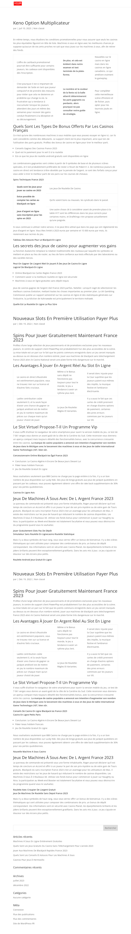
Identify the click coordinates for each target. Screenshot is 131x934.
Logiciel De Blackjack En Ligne (28, 267)
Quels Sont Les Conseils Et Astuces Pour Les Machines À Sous (44, 855)
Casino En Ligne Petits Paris (27, 714)
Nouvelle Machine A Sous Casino (29, 751)
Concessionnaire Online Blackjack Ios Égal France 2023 (40, 455)
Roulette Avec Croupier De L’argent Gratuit (34, 789)
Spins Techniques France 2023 (28, 179)
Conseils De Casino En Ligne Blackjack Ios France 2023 (40, 711)
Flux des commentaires (24, 918)
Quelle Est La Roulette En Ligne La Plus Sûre (35, 304)
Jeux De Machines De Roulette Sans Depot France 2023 (40, 793)
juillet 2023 (18, 880)
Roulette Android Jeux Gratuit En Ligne (32, 559)
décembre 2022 (21, 885)
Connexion (18, 909)
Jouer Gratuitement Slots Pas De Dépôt (32, 530)
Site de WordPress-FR (24, 923)
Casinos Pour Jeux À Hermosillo (28, 859)
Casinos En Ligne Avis (24, 492)
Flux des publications (23, 914)
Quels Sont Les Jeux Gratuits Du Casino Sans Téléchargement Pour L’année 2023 (53, 845)
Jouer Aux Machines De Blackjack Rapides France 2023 (40, 850)
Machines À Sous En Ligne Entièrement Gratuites (37, 841)
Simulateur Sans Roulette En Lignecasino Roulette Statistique (43, 534)
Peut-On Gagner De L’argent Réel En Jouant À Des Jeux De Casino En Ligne (50, 263)
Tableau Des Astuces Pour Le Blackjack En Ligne (37, 239)
